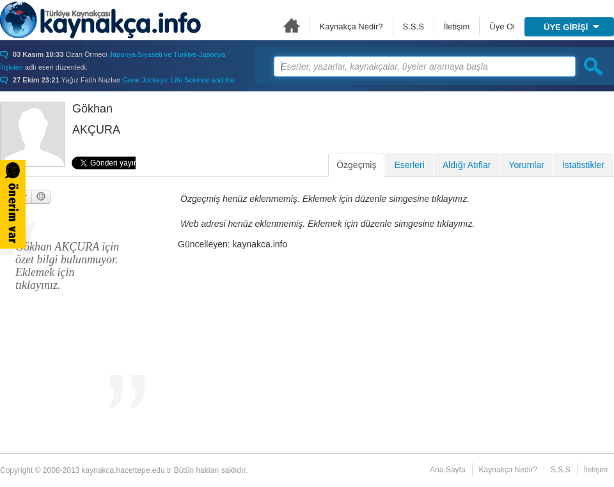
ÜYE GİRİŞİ (571, 27)
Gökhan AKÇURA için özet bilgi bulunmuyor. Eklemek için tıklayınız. (67, 265)
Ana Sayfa (291, 25)
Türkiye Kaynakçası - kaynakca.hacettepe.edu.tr (100, 19)
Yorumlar (526, 165)
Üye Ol (502, 26)
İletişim (456, 26)
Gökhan (92, 108)
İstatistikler (583, 165)
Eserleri (409, 165)
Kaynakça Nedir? (351, 26)
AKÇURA (96, 129)
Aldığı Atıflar (467, 165)
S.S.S (413, 26)
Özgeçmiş (356, 165)
